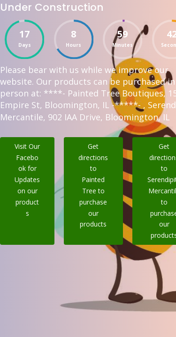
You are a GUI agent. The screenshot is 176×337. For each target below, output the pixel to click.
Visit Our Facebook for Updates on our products (27, 180)
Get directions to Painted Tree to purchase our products (93, 185)
